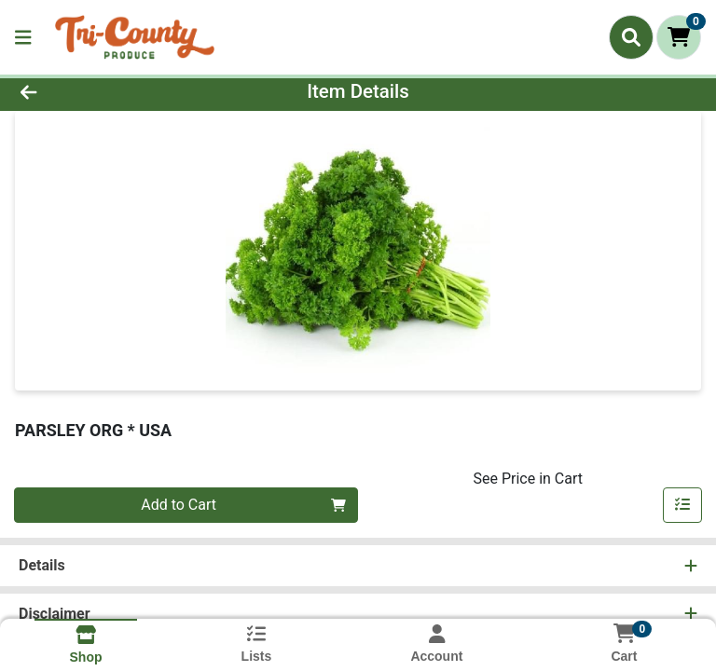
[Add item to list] (682, 505)
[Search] (631, 37)
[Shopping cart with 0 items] (678, 37)
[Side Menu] (23, 37)
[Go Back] (100, 91)
